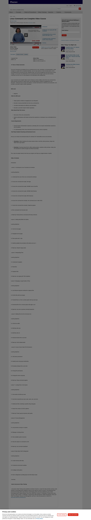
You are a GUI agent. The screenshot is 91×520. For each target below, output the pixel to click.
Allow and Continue (73, 517)
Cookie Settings (61, 517)
